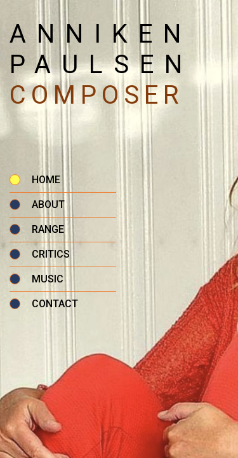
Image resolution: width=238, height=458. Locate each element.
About (48, 204)
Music (47, 279)
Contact (55, 304)
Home (46, 180)
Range (48, 229)
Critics (51, 254)
